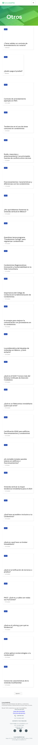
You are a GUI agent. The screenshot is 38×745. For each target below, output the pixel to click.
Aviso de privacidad (19, 711)
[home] (8, 3)
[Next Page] (18, 693)
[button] (33, 3)
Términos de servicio (19, 713)
